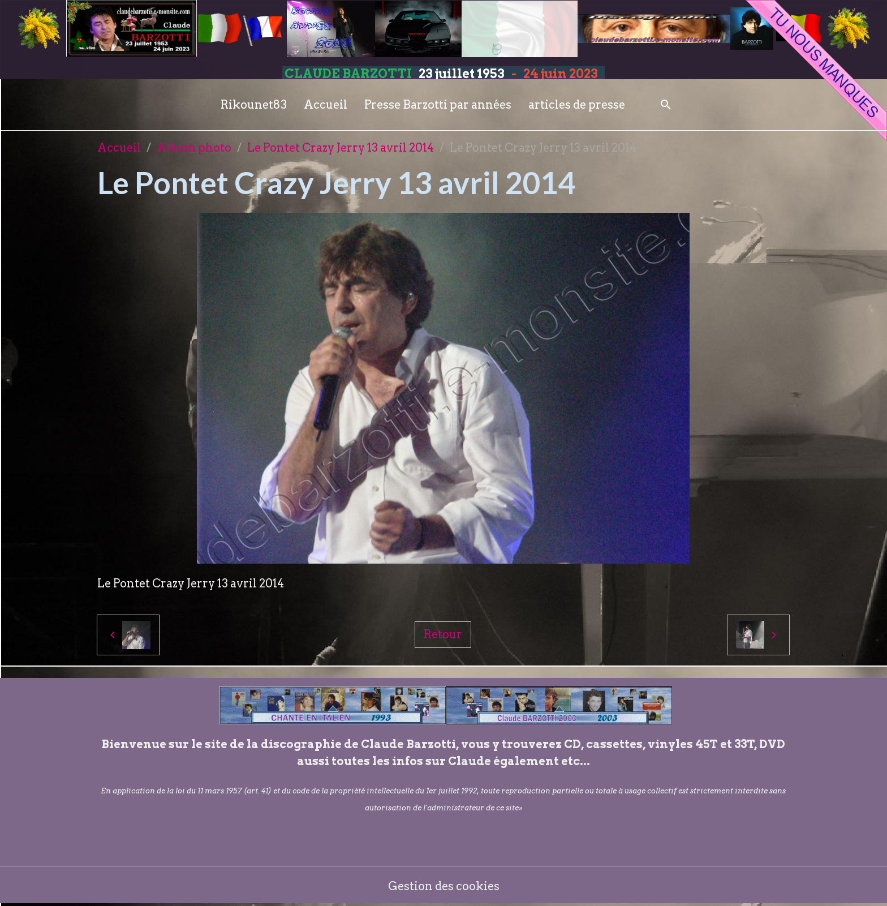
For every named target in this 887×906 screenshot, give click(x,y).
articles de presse (576, 104)
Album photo (194, 147)
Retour (443, 634)
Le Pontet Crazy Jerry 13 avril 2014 (340, 147)
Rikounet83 (254, 104)
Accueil (325, 104)
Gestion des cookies (444, 886)
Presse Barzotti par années (437, 104)
